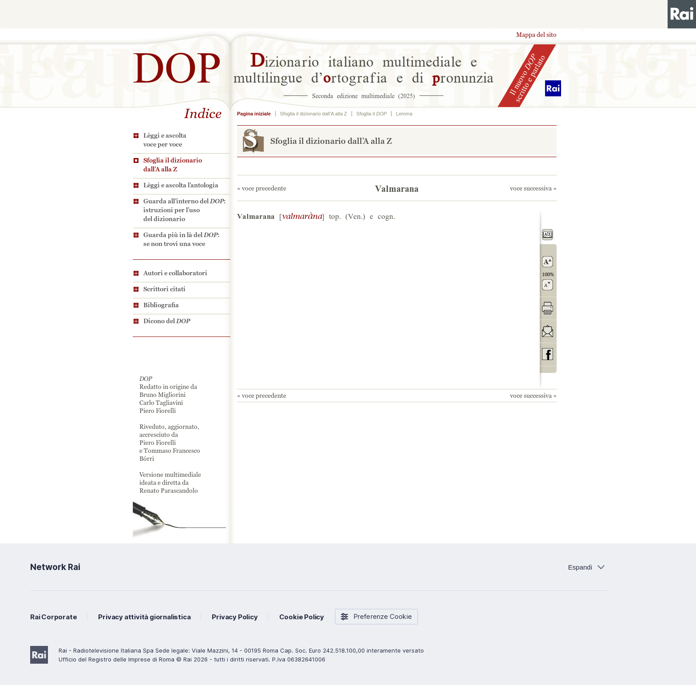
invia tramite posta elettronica (547, 331)
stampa (547, 307)
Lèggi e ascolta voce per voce (164, 139)
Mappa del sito (536, 35)
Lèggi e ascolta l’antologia (180, 185)
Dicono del (166, 321)
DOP (177, 64)
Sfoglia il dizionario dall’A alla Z (172, 164)
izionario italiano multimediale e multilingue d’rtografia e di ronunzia (363, 68)
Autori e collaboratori (175, 273)
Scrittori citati (164, 289)
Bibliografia (161, 305)
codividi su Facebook (547, 354)
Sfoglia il (371, 113)
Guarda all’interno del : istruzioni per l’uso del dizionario (184, 210)
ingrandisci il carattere (547, 261)
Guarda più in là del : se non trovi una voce (181, 239)
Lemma (404, 113)
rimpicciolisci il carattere (547, 284)
